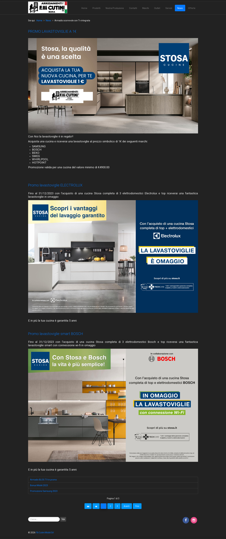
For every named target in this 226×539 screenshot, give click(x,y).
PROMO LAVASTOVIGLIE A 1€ (52, 31)
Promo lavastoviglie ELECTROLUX (55, 185)
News (180, 8)
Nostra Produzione (115, 8)
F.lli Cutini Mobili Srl (45, 533)
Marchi (145, 8)
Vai (63, 520)
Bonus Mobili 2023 (39, 485)
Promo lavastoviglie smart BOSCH (55, 334)
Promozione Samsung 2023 (43, 491)
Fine (141, 506)
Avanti (129, 506)
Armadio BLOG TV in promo (43, 479)
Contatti (133, 8)
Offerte (191, 8)
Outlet (157, 8)
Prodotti (96, 8)
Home (84, 8)
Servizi (168, 8)
